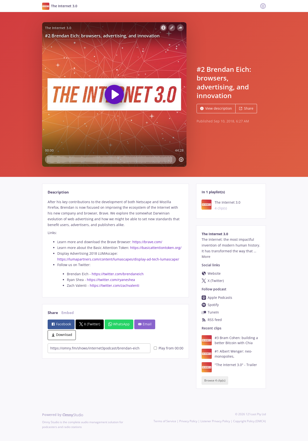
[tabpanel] (115, 243)
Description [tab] (58, 192)
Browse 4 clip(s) (214, 381)
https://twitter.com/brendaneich (118, 274)
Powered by (62, 414)
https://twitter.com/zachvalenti (114, 285)
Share (246, 108)
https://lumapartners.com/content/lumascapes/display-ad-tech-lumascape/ (118, 259)
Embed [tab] (67, 312)
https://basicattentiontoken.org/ (155, 247)
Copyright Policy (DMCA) (249, 421)
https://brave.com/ (147, 242)
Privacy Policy (188, 421)
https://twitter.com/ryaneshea (111, 279)
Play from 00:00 (168, 348)
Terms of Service (165, 421)
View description (216, 108)
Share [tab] (53, 312)
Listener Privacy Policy (215, 421)
